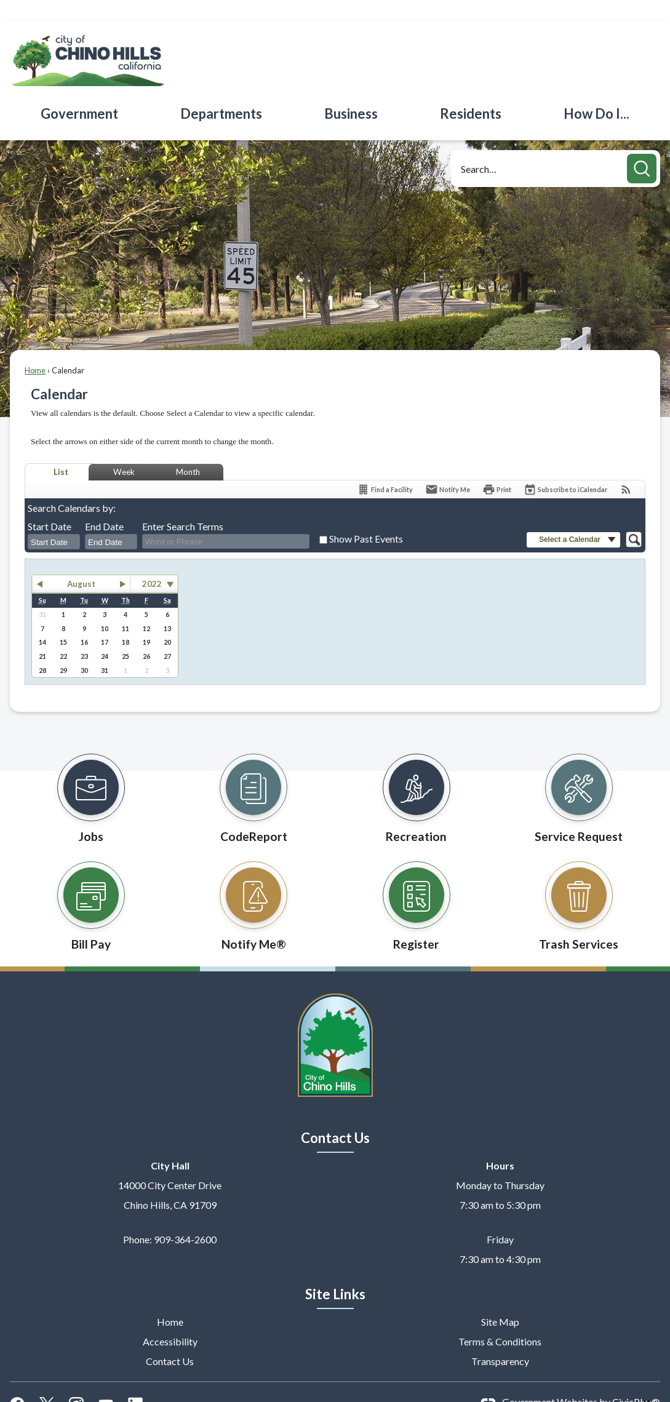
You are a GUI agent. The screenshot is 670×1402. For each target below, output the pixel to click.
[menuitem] (80, 92)
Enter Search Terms (182, 505)
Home (35, 349)
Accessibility (170, 1320)
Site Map (500, 1301)
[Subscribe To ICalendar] (565, 468)
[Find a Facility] (385, 468)
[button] (641, 147)
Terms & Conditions (499, 1320)
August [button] (81, 563)
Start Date (49, 505)
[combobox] (53, 521)
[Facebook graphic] (17, 1382)
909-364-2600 (185, 1218)
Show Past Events (366, 518)
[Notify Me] (447, 468)
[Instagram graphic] (76, 1382)
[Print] (496, 468)
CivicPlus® (636, 1381)
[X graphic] (46, 1382)
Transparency (500, 1340)
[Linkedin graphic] (135, 1382)
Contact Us (170, 1340)
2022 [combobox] (152, 563)
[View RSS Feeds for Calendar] (626, 468)
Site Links (335, 1273)
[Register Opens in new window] (416, 882)
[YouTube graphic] (105, 1382)
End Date (104, 505)
